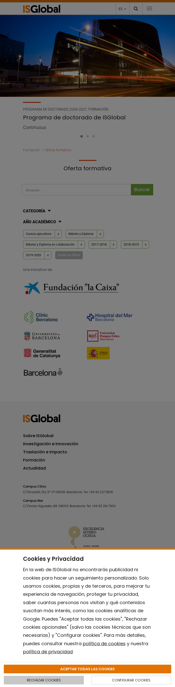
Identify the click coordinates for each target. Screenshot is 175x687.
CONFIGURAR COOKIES (131, 680)
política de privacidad (48, 651)
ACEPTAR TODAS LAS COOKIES (87, 669)
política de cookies (104, 643)
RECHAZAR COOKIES (44, 680)
